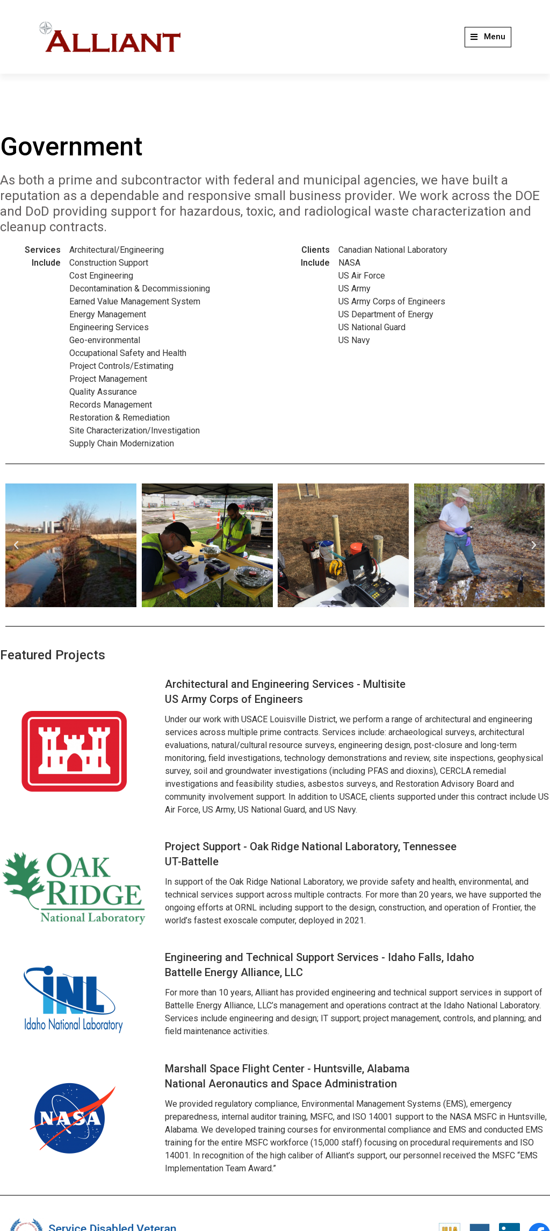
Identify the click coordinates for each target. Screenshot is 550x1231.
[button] (488, 37)
